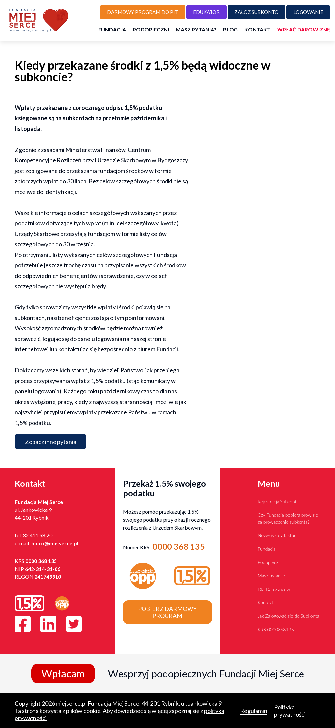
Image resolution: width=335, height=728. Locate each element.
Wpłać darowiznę (303, 29)
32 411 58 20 (37, 535)
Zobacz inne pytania (50, 441)
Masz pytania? (196, 29)
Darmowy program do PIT (142, 12)
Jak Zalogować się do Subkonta (288, 616)
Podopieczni (151, 29)
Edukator (206, 12)
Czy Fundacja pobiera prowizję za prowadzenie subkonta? (288, 518)
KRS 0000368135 (276, 629)
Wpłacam (63, 673)
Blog (230, 29)
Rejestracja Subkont (277, 501)
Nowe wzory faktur (277, 535)
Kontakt (257, 29)
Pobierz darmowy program (167, 612)
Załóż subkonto (256, 12)
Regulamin (253, 710)
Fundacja (112, 29)
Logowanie (308, 12)
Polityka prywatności (290, 710)
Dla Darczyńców (274, 589)
